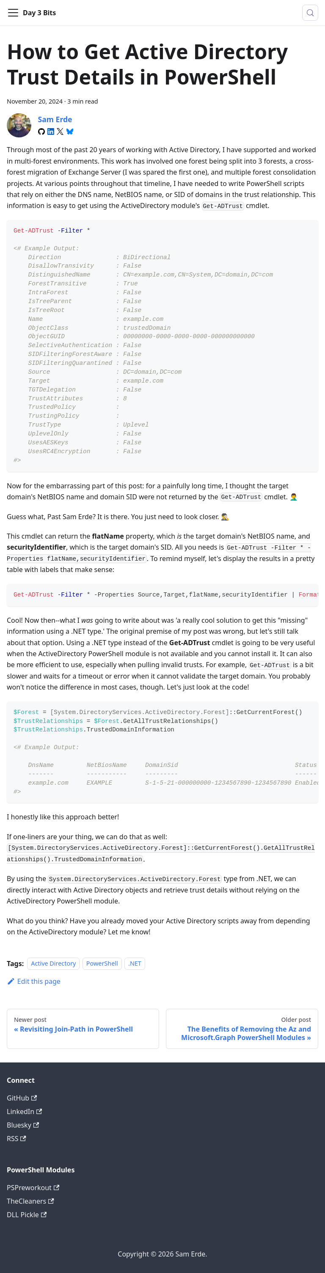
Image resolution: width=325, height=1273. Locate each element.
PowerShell (102, 964)
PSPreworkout (33, 1187)
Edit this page (34, 981)
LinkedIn (24, 1111)
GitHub (22, 1098)
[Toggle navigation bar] (13, 12)
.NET (134, 964)
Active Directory (53, 964)
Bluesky (23, 1125)
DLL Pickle (27, 1214)
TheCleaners (30, 1201)
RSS (16, 1138)
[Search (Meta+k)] (310, 13)
